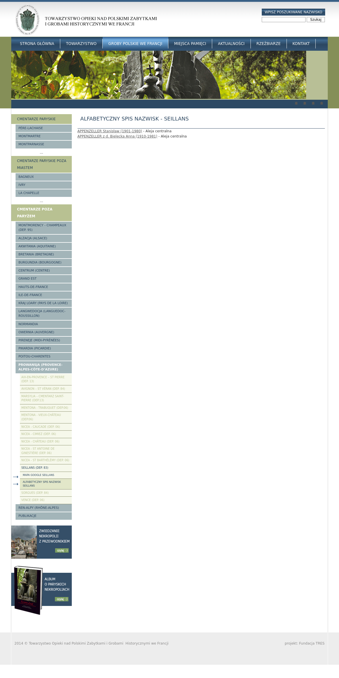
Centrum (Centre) (34, 270)
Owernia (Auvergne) (36, 332)
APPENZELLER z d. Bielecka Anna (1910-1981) (117, 136)
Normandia (28, 324)
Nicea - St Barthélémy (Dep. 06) (45, 460)
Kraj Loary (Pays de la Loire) (43, 303)
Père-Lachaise (30, 128)
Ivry (21, 185)
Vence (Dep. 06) (32, 500)
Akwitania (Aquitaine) (37, 246)
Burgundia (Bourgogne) (39, 262)
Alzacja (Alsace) (32, 238)
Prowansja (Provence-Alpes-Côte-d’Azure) (40, 367)
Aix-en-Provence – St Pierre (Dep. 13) (43, 379)
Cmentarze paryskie (36, 119)
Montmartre (29, 136)
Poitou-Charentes (34, 356)
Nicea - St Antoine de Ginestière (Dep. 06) (37, 451)
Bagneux (26, 177)
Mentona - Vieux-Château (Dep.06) (41, 417)
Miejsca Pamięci (190, 44)
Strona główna (37, 44)
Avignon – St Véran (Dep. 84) (43, 388)
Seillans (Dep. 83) (34, 467)
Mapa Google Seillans (38, 475)
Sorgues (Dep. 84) (35, 492)
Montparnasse (31, 144)
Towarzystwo (81, 44)
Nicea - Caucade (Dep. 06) (40, 426)
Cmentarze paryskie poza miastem (41, 164)
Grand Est (27, 278)
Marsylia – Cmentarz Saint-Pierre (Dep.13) (42, 398)
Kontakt (301, 44)
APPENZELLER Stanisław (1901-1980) (110, 131)
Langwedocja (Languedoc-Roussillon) (41, 313)
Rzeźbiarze (269, 44)
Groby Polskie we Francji (135, 44)
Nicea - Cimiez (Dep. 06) (38, 434)
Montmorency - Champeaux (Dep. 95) (42, 227)
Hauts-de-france (33, 287)
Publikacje (27, 516)
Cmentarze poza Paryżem (34, 212)
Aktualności (231, 44)
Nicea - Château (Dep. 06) (40, 441)
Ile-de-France (30, 295)
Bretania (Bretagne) (36, 254)
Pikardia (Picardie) (34, 348)
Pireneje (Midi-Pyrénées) (39, 340)
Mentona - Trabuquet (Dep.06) (44, 407)
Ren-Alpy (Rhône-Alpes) (38, 508)
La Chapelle (28, 193)
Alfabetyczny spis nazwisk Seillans (42, 484)
